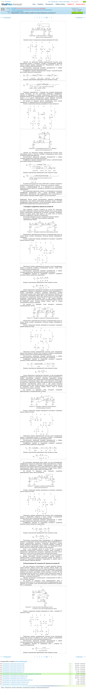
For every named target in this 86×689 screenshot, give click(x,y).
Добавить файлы (60, 4)
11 (69, 677)
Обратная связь (54, 1)
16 (69, 683)
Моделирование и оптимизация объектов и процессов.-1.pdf (15, 681)
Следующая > (80, 17)
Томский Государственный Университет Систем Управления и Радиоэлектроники (31, 9)
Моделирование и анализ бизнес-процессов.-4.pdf (13, 663)
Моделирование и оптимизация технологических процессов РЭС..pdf (17, 679)
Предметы (40, 4)
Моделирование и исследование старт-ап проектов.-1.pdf (14, 675)
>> (85, 17)
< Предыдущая (6, 17)
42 (69, 671)
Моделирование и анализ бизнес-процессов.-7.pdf (13, 669)
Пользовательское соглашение (29, 687)
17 (69, 669)
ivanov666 (13, 8)
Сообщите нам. (43, 8)
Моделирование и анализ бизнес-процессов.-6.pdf (13, 667)
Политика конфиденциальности (42, 687)
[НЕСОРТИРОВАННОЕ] (17, 11)
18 (69, 667)
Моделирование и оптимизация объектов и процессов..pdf (15, 683)
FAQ (49, 1)
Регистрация (8, 1)
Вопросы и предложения (64, 1)
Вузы (34, 4)
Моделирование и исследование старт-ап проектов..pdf (14, 677)
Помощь (2, 687)
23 (69, 665)
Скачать (77, 12)
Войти (3, 1)
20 (69, 681)
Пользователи (49, 4)
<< (1, 17)
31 (69, 663)
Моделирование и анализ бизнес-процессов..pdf (12, 671)
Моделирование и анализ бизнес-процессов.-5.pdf (13, 665)
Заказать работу (80, 4)
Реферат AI (70, 4)
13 (69, 675)
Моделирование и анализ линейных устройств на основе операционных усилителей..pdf (21, 673)
